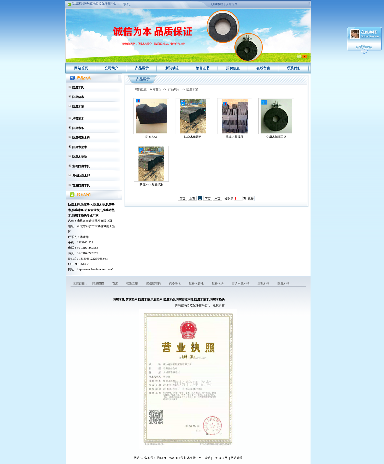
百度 (115, 283)
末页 (217, 198)
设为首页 (231, 4)
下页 (208, 198)
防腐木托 (78, 87)
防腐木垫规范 (193, 137)
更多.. (127, 4)
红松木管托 (196, 283)
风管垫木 (78, 118)
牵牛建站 (204, 458)
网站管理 (236, 458)
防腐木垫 (78, 106)
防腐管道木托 (81, 137)
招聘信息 (233, 68)
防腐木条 (78, 128)
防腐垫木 (78, 97)
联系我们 (293, 68)
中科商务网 (220, 458)
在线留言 (263, 68)
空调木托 (263, 283)
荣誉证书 (202, 68)
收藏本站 (217, 4)
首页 (182, 198)
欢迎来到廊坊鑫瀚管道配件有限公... (95, 4)
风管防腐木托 (81, 176)
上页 (192, 198)
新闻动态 (172, 68)
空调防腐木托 (81, 166)
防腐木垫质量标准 (151, 184)
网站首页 (81, 68)
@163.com (101, 258)
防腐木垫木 (79, 147)
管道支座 (132, 283)
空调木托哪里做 (276, 137)
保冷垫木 (175, 283)
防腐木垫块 (79, 156)
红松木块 (218, 283)
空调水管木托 (241, 283)
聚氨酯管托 (154, 283)
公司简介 (111, 68)
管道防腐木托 (81, 185)
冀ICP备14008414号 (169, 458)
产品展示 (142, 68)
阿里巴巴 (98, 283)
